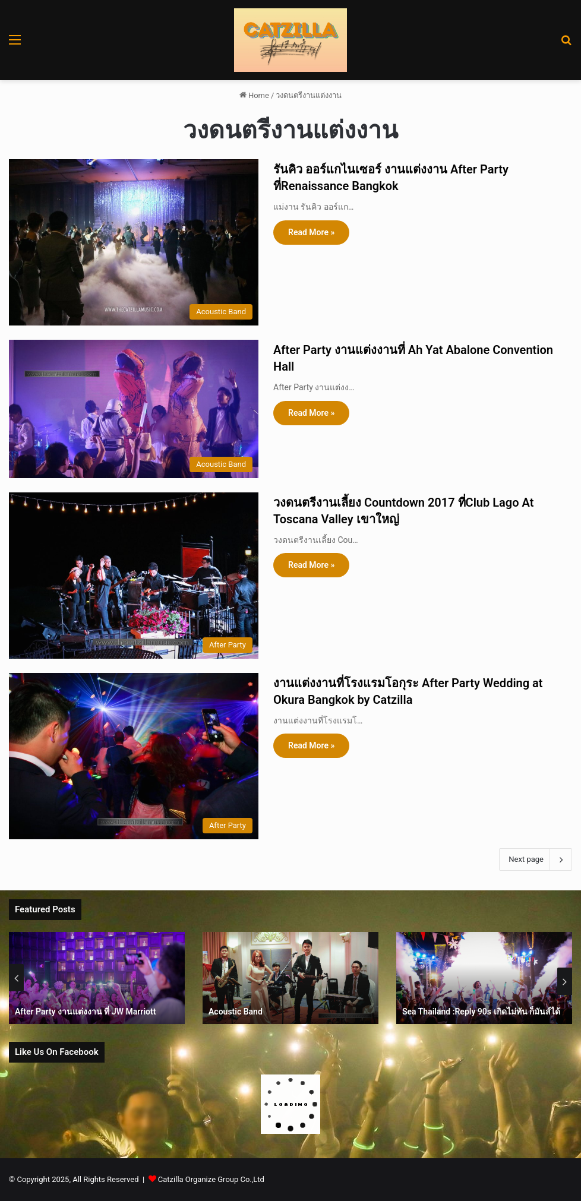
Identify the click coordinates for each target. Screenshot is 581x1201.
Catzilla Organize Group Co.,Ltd (211, 1179)
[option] (97, 978)
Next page (536, 859)
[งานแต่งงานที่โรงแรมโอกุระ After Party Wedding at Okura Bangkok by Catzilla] (133, 756)
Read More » (311, 232)
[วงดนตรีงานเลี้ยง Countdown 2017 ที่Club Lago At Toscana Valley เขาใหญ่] (133, 575)
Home (254, 95)
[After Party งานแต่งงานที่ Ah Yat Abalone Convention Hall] (133, 409)
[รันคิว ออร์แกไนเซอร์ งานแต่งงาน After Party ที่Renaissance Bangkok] (133, 242)
